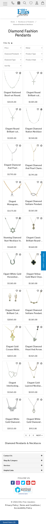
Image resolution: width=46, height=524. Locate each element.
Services (23, 465)
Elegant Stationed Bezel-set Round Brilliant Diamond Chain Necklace (12, 97)
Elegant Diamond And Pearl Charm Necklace (33, 168)
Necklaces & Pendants (26, 22)
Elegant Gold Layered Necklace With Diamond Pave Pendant (33, 387)
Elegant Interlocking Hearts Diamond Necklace (12, 387)
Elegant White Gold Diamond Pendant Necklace (33, 422)
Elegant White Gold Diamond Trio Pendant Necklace (12, 423)
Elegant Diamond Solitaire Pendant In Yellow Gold (33, 313)
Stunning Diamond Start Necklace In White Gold (12, 240)
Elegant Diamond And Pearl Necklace (12, 167)
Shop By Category (23, 460)
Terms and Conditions (30, 505)
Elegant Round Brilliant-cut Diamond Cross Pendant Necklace (33, 97)
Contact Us (23, 455)
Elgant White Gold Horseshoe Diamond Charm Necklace (12, 278)
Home (13, 22)
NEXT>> (39, 435)
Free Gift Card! (44, 260)
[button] (17, 73)
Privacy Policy (11, 505)
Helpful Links (23, 470)
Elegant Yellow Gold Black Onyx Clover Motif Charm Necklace (34, 278)
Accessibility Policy (23, 508)
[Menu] (5, 3)
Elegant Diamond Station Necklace (33, 130)
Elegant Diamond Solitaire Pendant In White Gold (33, 204)
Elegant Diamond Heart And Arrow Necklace (33, 349)
